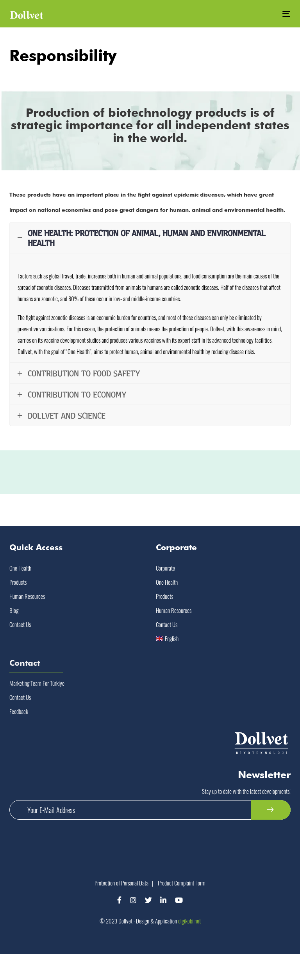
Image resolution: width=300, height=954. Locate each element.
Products (18, 582)
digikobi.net (189, 920)
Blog (13, 610)
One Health (20, 568)
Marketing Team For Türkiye (36, 683)
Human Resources (27, 596)
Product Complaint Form (181, 882)
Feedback (18, 711)
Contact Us (20, 624)
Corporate (165, 568)
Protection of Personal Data (121, 882)
